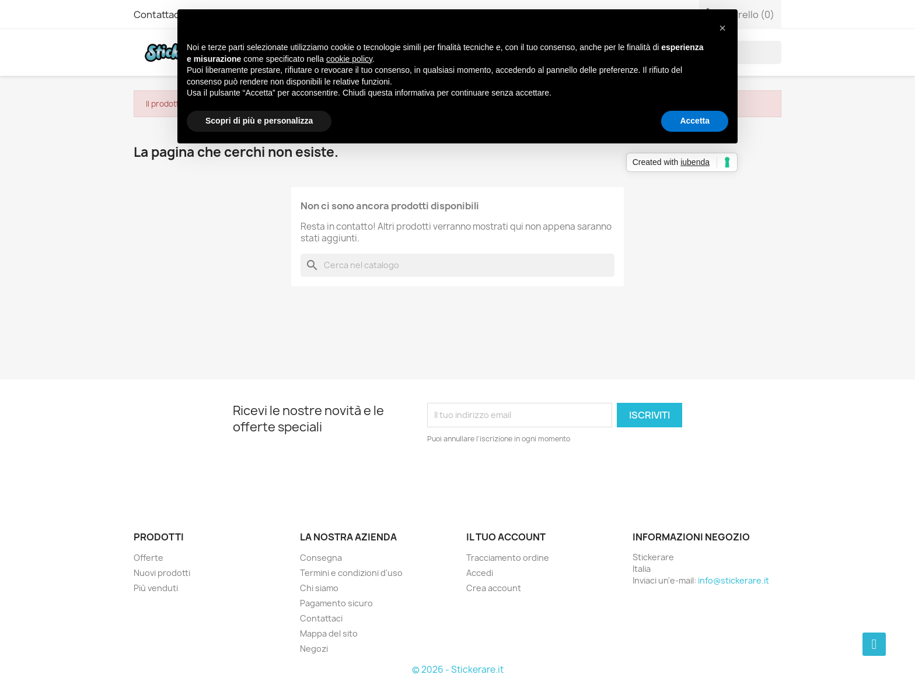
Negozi (314, 648)
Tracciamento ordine (507, 557)
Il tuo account (506, 537)
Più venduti (156, 587)
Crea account (493, 587)
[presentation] (524, 477)
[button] (722, 28)
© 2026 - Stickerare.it (458, 669)
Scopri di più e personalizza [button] (259, 120)
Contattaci (157, 14)
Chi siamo (319, 587)
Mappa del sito (329, 633)
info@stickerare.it (733, 580)
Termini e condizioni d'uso (351, 572)
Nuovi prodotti (162, 572)
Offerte (148, 557)
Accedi (479, 572)
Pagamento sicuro (336, 603)
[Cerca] (457, 265)
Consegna (321, 557)
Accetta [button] (695, 120)
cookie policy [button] (349, 59)
